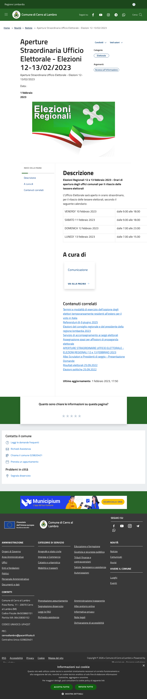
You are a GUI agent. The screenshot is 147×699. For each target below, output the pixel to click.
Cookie (41, 658)
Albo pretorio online (84, 606)
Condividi (101, 42)
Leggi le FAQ (44, 612)
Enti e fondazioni (10, 568)
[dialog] (73, 680)
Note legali (79, 617)
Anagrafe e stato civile (49, 551)
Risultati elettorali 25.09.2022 (80, 365)
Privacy (30, 658)
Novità (17, 28)
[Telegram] (115, 15)
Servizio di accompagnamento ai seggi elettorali (90, 335)
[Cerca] (140, 15)
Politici (5, 573)
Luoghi (113, 577)
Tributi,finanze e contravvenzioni (82, 559)
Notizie (28, 28)
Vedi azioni (117, 42)
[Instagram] (107, 15)
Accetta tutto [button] (61, 687)
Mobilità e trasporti (48, 568)
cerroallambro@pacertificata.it (18, 635)
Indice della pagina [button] (33, 167)
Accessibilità (16, 658)
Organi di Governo (11, 551)
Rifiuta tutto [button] (85, 687)
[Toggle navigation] (6, 14)
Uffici (4, 562)
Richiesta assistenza (48, 617)
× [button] (143, 666)
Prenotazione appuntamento (53, 601)
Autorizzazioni (81, 573)
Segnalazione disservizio (50, 606)
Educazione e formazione (87, 546)
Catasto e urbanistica (49, 562)
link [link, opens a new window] (103, 680)
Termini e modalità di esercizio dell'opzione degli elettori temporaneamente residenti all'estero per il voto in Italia (92, 313)
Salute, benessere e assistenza (90, 567)
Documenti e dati (11, 584)
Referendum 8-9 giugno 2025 (80, 322)
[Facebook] (92, 15)
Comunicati (116, 557)
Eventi (113, 583)
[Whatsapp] (122, 15)
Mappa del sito (55, 658)
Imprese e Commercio (49, 557)
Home (7, 28)
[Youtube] (99, 15)
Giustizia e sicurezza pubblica (89, 552)
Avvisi (113, 562)
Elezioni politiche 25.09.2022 (80, 369)
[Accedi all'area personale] (134, 4)
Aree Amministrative (13, 557)
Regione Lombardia (15, 4)
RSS (4, 658)
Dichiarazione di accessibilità (89, 623)
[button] (73, 693)
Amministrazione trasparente (89, 601)
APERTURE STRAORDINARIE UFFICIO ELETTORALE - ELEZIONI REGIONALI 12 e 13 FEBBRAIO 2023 (93, 350)
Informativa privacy (84, 612)
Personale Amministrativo (15, 579)
